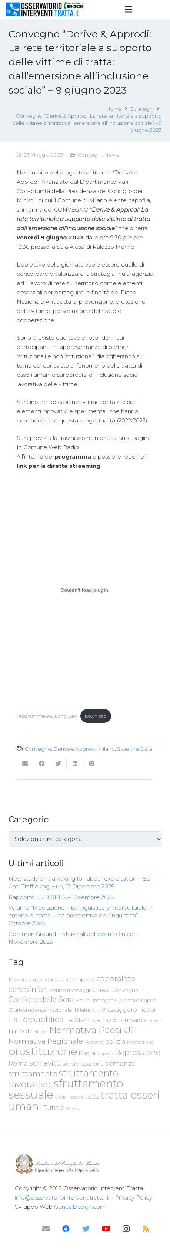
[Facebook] (66, 1229)
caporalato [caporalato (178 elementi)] (116, 978)
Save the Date (135, 749)
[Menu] (128, 9)
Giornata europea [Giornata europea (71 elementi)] (135, 1000)
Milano (106, 749)
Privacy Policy (133, 1197)
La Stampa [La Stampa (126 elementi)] (83, 1020)
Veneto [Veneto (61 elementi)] (72, 1108)
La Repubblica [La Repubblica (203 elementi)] (36, 1019)
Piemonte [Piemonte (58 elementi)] (93, 1042)
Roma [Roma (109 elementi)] (18, 1063)
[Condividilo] (41, 763)
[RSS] (146, 1229)
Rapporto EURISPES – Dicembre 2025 (61, 897)
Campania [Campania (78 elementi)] (82, 979)
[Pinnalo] (91, 763)
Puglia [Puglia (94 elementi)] (87, 1053)
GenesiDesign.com (80, 1206)
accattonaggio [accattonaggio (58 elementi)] (28, 979)
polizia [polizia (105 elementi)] (115, 1041)
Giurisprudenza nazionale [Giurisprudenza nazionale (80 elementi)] (40, 1010)
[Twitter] (86, 1229)
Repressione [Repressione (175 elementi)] (137, 1052)
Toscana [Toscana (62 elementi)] (76, 1097)
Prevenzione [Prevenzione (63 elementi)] (140, 1042)
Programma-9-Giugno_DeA (47, 716)
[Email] (46, 1229)
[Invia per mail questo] (25, 763)
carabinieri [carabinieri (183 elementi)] (28, 989)
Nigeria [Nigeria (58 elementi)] (41, 1031)
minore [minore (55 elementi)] (155, 1020)
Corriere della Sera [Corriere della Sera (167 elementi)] (41, 999)
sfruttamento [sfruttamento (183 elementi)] (33, 1073)
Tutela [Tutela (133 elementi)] (53, 1108)
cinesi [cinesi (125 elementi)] (101, 989)
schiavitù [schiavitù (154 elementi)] (45, 1063)
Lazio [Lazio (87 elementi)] (109, 1020)
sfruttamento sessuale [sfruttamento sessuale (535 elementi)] (66, 1089)
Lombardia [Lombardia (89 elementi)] (132, 1020)
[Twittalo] (58, 763)
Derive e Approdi (74, 749)
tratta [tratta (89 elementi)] (92, 1096)
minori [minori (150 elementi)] (20, 1031)
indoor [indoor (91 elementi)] (147, 1009)
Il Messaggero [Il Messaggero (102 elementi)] (116, 1009)
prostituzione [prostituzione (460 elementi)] (43, 1051)
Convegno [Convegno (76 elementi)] (125, 990)
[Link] (45, 9)
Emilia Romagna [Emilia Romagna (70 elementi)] (94, 1000)
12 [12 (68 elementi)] (11, 979)
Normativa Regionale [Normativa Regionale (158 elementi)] (46, 1041)
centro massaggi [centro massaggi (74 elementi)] (70, 990)
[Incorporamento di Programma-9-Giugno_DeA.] (85, 590)
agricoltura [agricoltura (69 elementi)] (55, 979)
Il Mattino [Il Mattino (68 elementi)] (84, 1010)
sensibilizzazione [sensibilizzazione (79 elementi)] (83, 1064)
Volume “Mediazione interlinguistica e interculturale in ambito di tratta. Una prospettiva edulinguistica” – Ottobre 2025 (81, 915)
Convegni (90, 155)
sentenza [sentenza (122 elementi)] (120, 1063)
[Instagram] (126, 1229)
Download (96, 716)
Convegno (38, 749)
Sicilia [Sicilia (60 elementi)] (60, 1097)
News (111, 155)
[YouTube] (106, 1229)
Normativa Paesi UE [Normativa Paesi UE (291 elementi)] (93, 1029)
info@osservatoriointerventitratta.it (62, 1197)
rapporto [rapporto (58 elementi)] (105, 1053)
